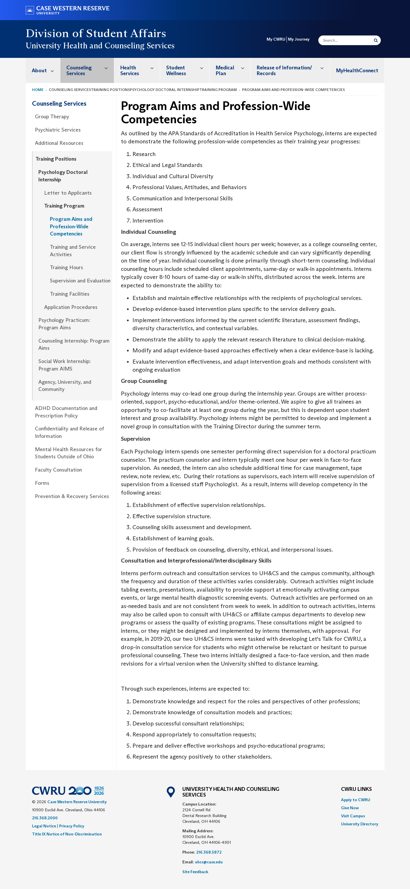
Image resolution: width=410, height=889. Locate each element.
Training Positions (55, 159)
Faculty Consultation (58, 470)
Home (38, 90)
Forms (42, 483)
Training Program (64, 206)
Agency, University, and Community (64, 386)
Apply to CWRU (355, 799)
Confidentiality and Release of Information (69, 432)
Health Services (140, 67)
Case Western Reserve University (77, 801)
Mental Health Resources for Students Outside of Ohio (68, 453)
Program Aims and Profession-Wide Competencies (71, 226)
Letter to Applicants (68, 193)
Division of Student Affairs (96, 33)
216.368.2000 (45, 817)
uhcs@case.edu (209, 862)
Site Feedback (195, 871)
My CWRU (276, 39)
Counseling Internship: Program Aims (74, 345)
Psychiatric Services (58, 130)
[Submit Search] (376, 40)
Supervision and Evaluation (80, 281)
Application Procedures (71, 307)
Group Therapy (52, 116)
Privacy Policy (71, 826)
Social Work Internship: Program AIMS (64, 365)
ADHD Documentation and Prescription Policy (66, 412)
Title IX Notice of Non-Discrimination (67, 834)
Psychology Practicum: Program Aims (64, 324)
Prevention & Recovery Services (72, 496)
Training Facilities (69, 294)
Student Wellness (187, 67)
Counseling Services (90, 67)
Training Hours (66, 267)
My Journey (299, 39)
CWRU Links (356, 789)
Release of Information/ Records (293, 67)
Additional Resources (59, 143)
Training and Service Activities (73, 251)
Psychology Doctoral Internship (63, 176)
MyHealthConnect (357, 70)
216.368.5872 (209, 852)
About (46, 70)
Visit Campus (353, 815)
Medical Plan (233, 67)
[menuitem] (43, 70)
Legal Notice (44, 826)
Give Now (350, 807)
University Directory (359, 824)
